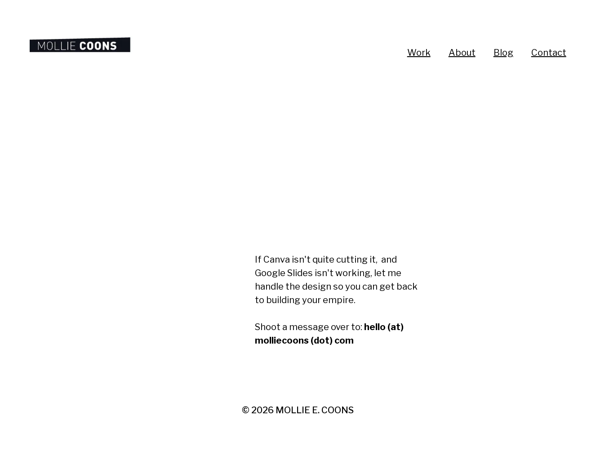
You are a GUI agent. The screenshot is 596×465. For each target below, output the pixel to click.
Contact (548, 52)
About (462, 52)
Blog (503, 52)
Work (419, 52)
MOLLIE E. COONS (315, 410)
